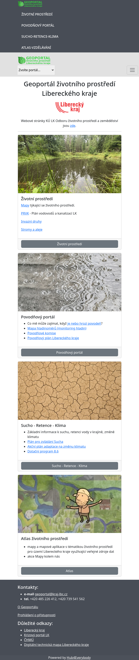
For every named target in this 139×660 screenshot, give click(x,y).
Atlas (69, 571)
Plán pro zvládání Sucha (45, 441)
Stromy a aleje (31, 229)
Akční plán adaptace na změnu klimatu (57, 446)
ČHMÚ (29, 640)
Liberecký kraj (34, 630)
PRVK (25, 213)
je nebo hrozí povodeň (84, 323)
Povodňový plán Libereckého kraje (53, 338)
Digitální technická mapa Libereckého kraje (56, 644)
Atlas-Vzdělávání (36, 47)
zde (72, 125)
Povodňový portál (38, 25)
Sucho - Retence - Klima (69, 466)
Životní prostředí (37, 14)
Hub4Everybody (79, 657)
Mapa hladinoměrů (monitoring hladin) (57, 328)
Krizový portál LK (36, 635)
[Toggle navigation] (132, 70)
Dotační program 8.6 (43, 451)
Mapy (25, 205)
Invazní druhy (31, 221)
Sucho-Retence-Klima (40, 36)
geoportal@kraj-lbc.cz (51, 594)
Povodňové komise (42, 333)
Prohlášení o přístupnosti (37, 615)
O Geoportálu (28, 607)
